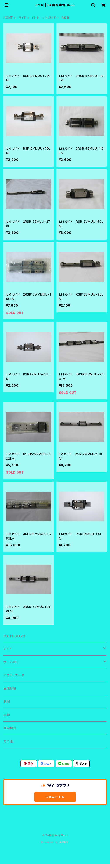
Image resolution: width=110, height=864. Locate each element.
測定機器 (9, 728)
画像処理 (9, 688)
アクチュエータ (13, 675)
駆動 (6, 715)
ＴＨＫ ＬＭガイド (43, 17)
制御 (6, 701)
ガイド (22, 17)
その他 (8, 741)
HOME (8, 17)
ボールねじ (11, 662)
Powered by (55, 842)
